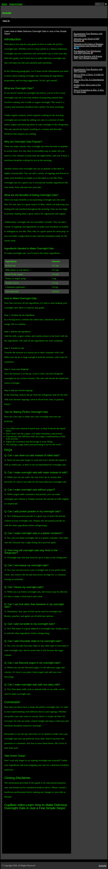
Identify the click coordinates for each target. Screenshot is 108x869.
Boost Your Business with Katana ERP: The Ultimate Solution (88, 57)
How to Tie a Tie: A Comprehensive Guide (89, 80)
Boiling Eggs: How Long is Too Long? (87, 86)
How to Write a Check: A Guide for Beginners (89, 75)
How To (6, 21)
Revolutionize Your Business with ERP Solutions (88, 34)
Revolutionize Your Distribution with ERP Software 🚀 (87, 52)
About (4, 4)
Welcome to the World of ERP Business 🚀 (86, 40)
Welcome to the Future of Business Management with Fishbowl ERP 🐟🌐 (88, 46)
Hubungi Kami (15, 4)
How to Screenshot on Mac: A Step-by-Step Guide (89, 91)
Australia (6, 13)
